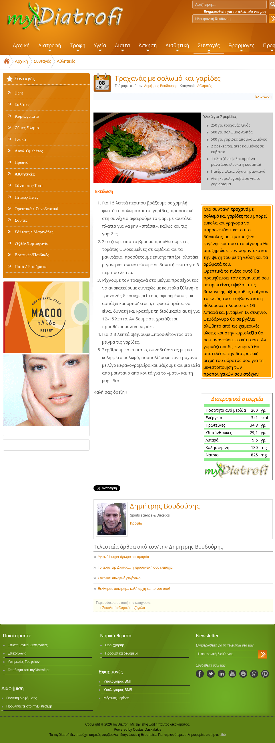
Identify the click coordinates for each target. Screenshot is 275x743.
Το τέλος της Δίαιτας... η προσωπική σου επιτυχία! (136, 567)
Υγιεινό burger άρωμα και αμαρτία (123, 557)
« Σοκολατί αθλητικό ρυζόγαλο (122, 608)
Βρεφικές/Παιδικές (32, 254)
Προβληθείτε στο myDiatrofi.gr (29, 706)
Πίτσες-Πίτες (26, 197)
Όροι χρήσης (114, 645)
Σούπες (21, 220)
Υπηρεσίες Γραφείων (23, 662)
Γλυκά (20, 139)
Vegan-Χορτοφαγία (32, 243)
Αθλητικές (66, 61)
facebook (200, 674)
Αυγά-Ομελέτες (29, 150)
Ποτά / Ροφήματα (31, 266)
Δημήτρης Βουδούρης (161, 86)
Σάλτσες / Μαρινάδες (34, 231)
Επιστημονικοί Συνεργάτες (28, 645)
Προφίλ (136, 523)
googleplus (254, 674)
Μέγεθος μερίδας (116, 698)
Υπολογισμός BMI (117, 681)
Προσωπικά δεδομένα (121, 653)
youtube (232, 674)
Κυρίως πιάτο (27, 116)
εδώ (223, 735)
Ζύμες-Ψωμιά (27, 127)
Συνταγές (42, 61)
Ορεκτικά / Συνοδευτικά (36, 208)
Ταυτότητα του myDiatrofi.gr (28, 670)
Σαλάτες (22, 104)
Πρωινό (21, 162)
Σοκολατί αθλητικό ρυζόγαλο (119, 578)
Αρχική (21, 61)
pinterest (265, 674)
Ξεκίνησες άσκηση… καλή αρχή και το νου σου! (134, 589)
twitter (211, 674)
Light (19, 93)
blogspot (243, 674)
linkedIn (222, 674)
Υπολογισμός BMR (117, 690)
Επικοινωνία (17, 653)
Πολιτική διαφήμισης (21, 698)
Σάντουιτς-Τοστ (29, 185)
